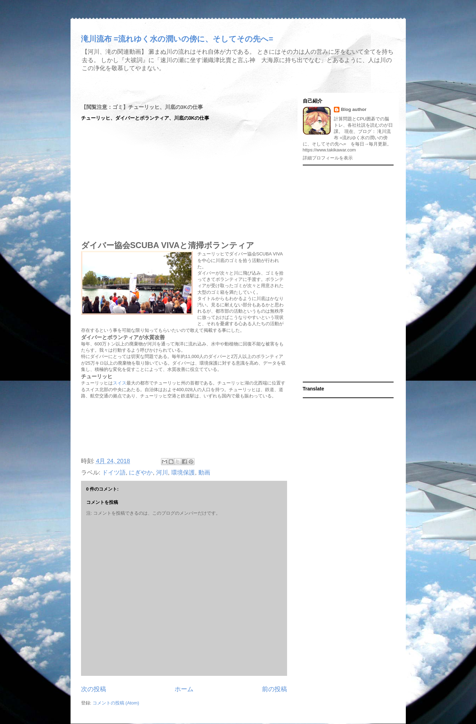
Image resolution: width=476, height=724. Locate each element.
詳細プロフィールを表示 (328, 158)
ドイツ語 (114, 472)
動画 (204, 472)
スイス (119, 383)
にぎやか (141, 472)
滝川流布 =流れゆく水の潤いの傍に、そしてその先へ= (177, 39)
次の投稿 (93, 689)
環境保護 (183, 472)
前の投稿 (274, 689)
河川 (162, 472)
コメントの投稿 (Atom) (116, 703)
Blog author (353, 109)
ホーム (184, 689)
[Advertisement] (184, 425)
